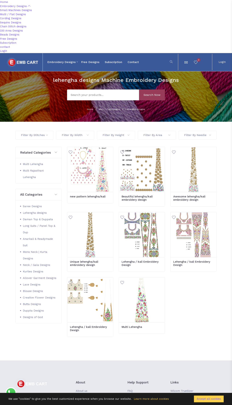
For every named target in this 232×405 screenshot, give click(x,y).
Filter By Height (116, 135)
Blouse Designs (33, 291)
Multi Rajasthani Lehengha (33, 174)
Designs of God (33, 317)
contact (5, 47)
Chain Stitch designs (13, 26)
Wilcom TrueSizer (181, 391)
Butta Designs (32, 304)
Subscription (8, 42)
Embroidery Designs (15, 6)
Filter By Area (156, 135)
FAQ (130, 391)
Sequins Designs (10, 22)
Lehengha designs (135, 109)
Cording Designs (10, 18)
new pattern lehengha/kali (87, 196)
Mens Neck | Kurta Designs (35, 255)
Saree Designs (32, 206)
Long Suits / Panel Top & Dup (39, 229)
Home (4, 2)
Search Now (152, 95)
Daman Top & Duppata (38, 219)
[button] (38, 152)
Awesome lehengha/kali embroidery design (189, 198)
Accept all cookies (209, 398)
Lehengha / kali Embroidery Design (140, 263)
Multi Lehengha (33, 164)
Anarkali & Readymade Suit (38, 242)
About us (81, 391)
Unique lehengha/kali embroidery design (84, 263)
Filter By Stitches (34, 135)
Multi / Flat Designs (13, 14)
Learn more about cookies (151, 398)
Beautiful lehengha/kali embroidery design (137, 198)
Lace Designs (31, 284)
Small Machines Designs (16, 10)
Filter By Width (75, 135)
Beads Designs (9, 34)
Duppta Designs (33, 310)
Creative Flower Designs (39, 297)
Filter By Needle (197, 135)
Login (3, 51)
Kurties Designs (33, 271)
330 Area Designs (11, 30)
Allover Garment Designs (39, 278)
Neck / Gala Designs (36, 265)
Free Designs (8, 38)
